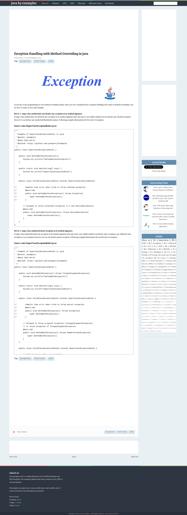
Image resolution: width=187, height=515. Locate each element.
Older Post (134, 456)
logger (157, 299)
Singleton (155, 319)
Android (160, 264)
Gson (164, 310)
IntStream (144, 313)
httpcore (148, 278)
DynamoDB (145, 310)
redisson (152, 331)
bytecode (173, 322)
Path (154, 316)
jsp (150, 299)
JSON (171, 290)
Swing (145, 252)
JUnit (158, 313)
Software (171, 319)
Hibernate (81, 3)
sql (172, 299)
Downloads (109, 3)
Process (162, 316)
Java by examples (23, 3)
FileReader (156, 310)
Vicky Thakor (22, 431)
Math (147, 316)
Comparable (167, 304)
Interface (155, 281)
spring (152, 267)
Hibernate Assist (95, 3)
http (172, 296)
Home (74, 456)
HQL (171, 310)
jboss (143, 299)
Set (160, 284)
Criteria (173, 267)
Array (163, 258)
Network (164, 281)
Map (144, 267)
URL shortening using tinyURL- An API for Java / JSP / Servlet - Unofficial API (163, 198)
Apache (144, 272)
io (170, 252)
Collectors (158, 278)
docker (147, 296)
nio (157, 328)
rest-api (147, 287)
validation (145, 302)
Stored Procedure (156, 261)
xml (158, 331)
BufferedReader (157, 304)
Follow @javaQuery (159, 171)
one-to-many (164, 328)
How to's (45, 3)
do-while (173, 293)
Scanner (170, 316)
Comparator (169, 278)
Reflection (154, 275)
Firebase (148, 270)
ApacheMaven (146, 304)
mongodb (150, 328)
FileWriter (148, 290)
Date (146, 307)
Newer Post (13, 456)
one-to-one (173, 328)
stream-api (165, 255)
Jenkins (165, 313)
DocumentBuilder (168, 307)
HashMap (145, 281)
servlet (165, 299)
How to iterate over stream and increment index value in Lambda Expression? (163, 216)
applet (174, 255)
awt (159, 322)
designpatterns (160, 325)
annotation (152, 322)
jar (166, 284)
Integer (152, 313)
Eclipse (170, 264)
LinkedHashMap (147, 293)
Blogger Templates (98, 513)
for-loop (164, 296)
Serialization (145, 319)
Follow (19, 499)
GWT (157, 290)
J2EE (72, 3)
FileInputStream (155, 272)
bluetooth (166, 322)
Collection (172, 243)
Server (154, 284)
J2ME (165, 272)
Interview (39, 61)
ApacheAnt (169, 301)
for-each (155, 296)
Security (164, 275)
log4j (143, 328)
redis (145, 331)
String (155, 255)
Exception (25, 61)
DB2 (175, 304)
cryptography (149, 325)
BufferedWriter (157, 287)
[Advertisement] (73, 30)
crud (166, 293)
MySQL (167, 249)
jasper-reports (168, 270)
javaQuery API (151, 258)
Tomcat (144, 322)
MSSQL (173, 246)
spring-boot (163, 267)
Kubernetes (173, 313)
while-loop (157, 302)
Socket (163, 319)
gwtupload (170, 325)
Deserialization (155, 307)
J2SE (65, 3)
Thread (157, 270)
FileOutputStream (170, 287)
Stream (145, 255)
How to (146, 240)
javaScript (173, 284)
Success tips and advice (112, 513)
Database (55, 3)
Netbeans (159, 293)
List (150, 246)
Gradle (164, 290)
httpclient (173, 275)
